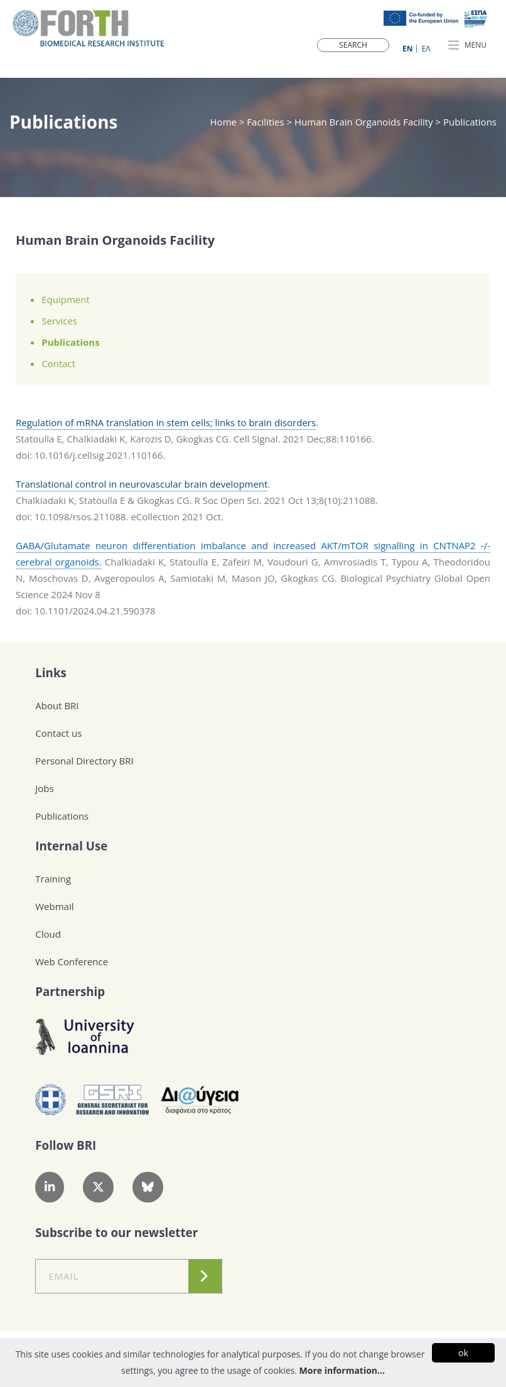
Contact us (58, 733)
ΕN (407, 48)
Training (53, 878)
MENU (467, 46)
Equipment (65, 299)
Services (59, 320)
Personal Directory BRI (84, 760)
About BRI (56, 705)
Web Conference (71, 961)
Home (224, 121)
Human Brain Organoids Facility (363, 121)
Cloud (48, 934)
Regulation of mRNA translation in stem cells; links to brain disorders (166, 422)
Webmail (54, 906)
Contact (58, 363)
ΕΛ (426, 48)
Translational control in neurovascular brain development (141, 484)
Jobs (44, 788)
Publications (70, 342)
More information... (342, 1370)
